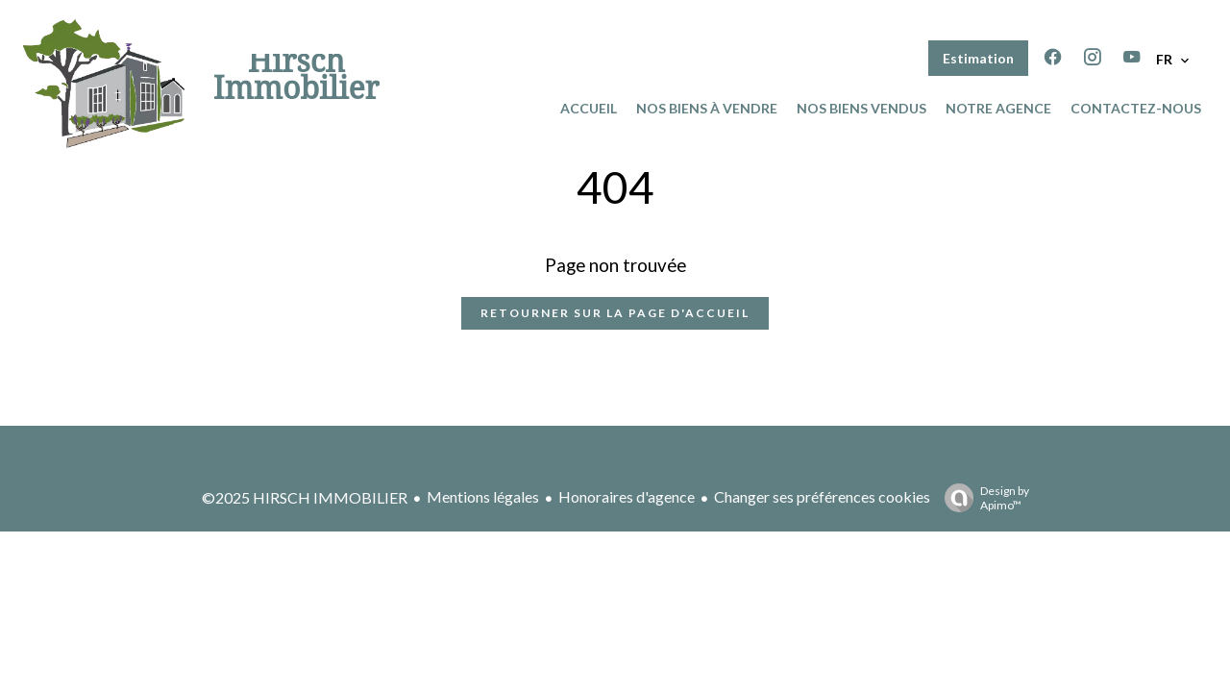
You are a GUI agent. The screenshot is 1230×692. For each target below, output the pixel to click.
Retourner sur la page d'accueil (615, 313)
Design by (982, 497)
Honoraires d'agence (626, 496)
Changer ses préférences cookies (822, 496)
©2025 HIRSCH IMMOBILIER (304, 497)
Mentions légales (483, 496)
